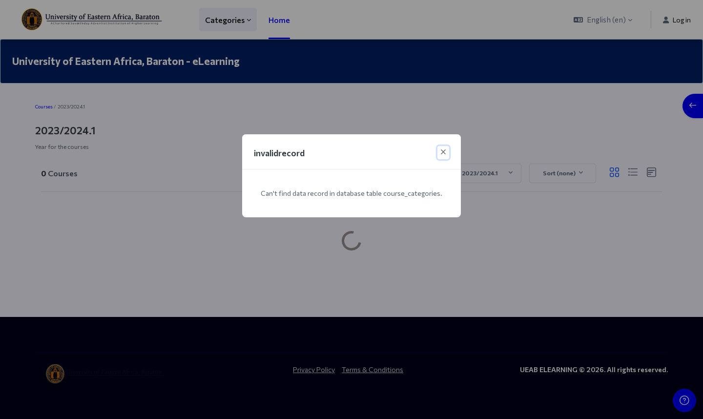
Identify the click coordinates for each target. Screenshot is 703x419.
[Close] (443, 152)
